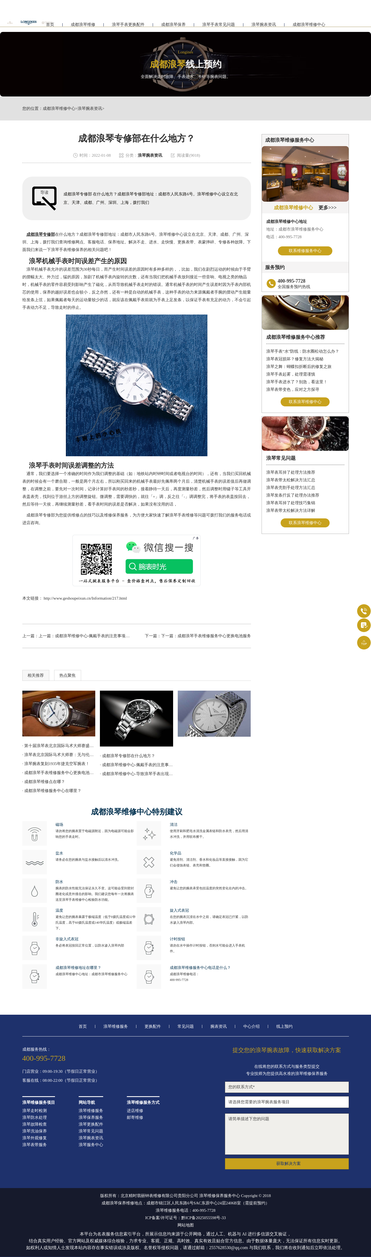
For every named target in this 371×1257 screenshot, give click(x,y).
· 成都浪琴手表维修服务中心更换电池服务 (59, 772)
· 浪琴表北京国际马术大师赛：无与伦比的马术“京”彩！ (59, 755)
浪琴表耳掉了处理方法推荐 (290, 473)
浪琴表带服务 (34, 1145)
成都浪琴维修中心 (309, 27)
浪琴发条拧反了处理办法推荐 (292, 496)
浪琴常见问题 (91, 1131)
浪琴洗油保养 (34, 1131)
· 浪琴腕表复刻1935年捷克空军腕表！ (56, 764)
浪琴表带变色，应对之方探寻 (292, 390)
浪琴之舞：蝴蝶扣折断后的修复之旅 (299, 367)
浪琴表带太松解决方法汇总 (290, 481)
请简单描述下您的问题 (287, 1134)
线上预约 (284, 1027)
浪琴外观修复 (34, 1138)
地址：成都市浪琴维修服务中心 (294, 229)
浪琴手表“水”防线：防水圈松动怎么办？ (302, 352)
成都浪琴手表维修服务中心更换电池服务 (214, 636)
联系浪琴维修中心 (305, 402)
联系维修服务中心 (305, 251)
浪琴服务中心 (91, 1145)
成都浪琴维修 (83, 27)
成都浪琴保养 (173, 27)
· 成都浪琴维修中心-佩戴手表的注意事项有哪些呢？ (136, 765)
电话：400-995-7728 (284, 237)
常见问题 (185, 1027)
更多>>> (327, 207)
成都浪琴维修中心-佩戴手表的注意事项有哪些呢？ (100, 636)
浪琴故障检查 (34, 1124)
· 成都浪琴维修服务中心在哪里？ (52, 790)
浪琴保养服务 (91, 1118)
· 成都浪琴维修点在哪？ (43, 781)
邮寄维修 (135, 1118)
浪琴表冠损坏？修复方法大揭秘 (294, 359)
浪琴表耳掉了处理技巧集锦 (290, 503)
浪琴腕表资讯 (264, 27)
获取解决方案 (288, 1163)
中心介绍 (251, 1027)
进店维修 (135, 1111)
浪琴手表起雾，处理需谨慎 (290, 375)
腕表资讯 (218, 1027)
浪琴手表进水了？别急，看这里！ (296, 382)
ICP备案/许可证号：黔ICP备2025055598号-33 (185, 1218)
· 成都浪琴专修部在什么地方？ (127, 756)
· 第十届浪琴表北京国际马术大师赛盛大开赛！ (59, 746)
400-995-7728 (179, 980)
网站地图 (185, 1225)
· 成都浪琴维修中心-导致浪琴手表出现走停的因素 (136, 774)
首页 (83, 1027)
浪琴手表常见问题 (218, 27)
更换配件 (153, 1027)
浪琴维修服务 (115, 1027)
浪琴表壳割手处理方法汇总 (290, 488)
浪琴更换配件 (91, 1124)
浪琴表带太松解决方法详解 (290, 511)
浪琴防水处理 (34, 1118)
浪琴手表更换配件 (128, 27)
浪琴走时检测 (34, 1111)
